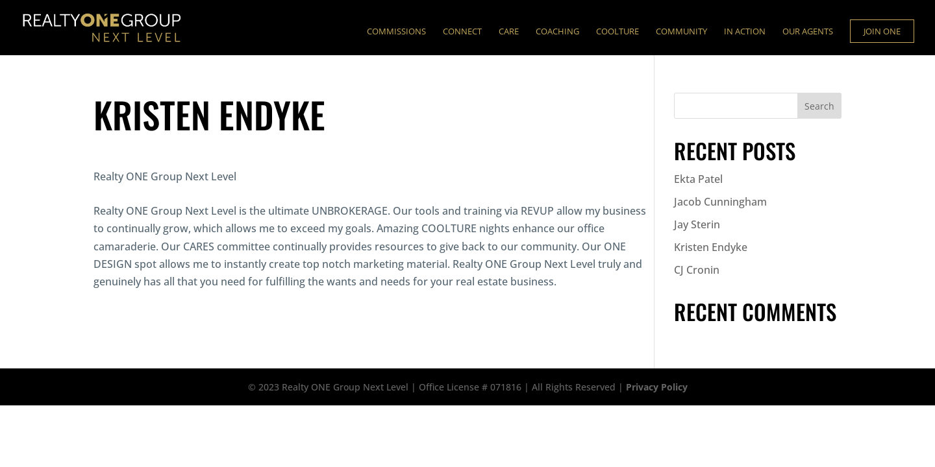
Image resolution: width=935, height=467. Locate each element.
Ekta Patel (698, 179)
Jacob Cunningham (720, 202)
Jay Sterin (697, 224)
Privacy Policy (657, 387)
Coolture (617, 32)
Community (681, 32)
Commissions (396, 32)
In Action (745, 32)
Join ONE (882, 31)
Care (509, 32)
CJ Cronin (696, 270)
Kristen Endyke (710, 247)
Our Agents (807, 32)
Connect (462, 32)
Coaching (557, 32)
